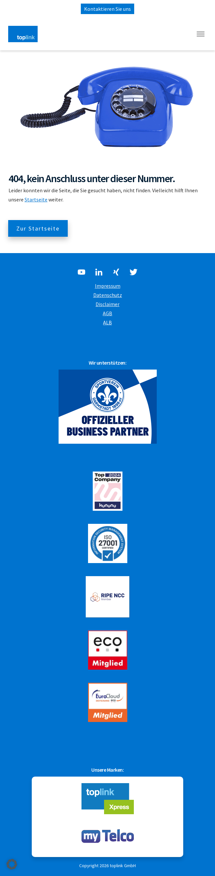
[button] (12, 864)
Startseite (36, 199)
